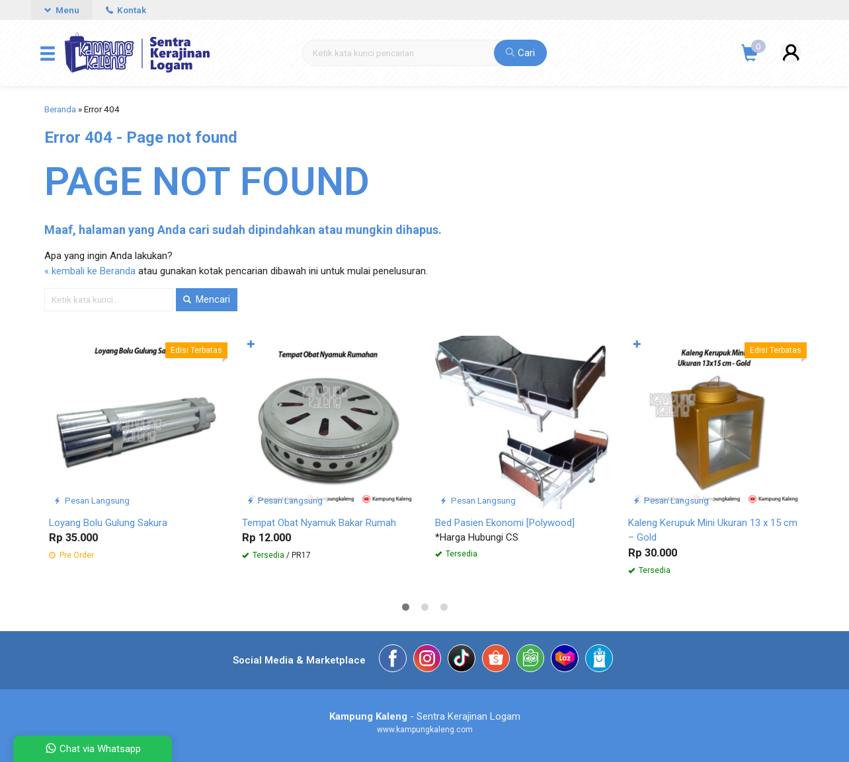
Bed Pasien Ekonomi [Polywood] (505, 523)
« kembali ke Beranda (90, 271)
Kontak (126, 10)
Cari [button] (520, 53)
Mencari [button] (206, 299)
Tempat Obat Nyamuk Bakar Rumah (319, 523)
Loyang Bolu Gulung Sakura (108, 523)
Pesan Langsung (92, 500)
